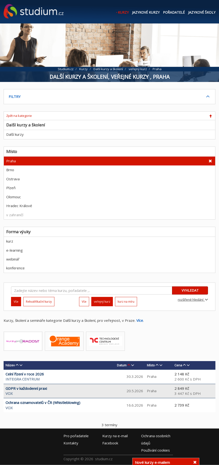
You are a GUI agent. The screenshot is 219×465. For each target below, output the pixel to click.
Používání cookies (155, 450)
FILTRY (15, 96)
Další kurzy (15, 134)
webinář (12, 259)
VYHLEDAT (190, 290)
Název (10, 365)
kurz (9, 241)
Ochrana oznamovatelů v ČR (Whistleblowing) (43, 402)
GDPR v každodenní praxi (26, 388)
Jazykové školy (201, 12)
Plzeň (11, 187)
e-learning (14, 250)
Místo (151, 365)
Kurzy (123, 12)
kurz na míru (126, 302)
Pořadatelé (174, 12)
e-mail (115, 435)
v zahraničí (14, 214)
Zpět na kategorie (19, 115)
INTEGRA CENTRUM (23, 379)
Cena (178, 365)
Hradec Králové (19, 205)
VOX (9, 393)
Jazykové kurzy (146, 12)
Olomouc (13, 196)
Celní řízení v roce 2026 (25, 374)
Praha (11, 161)
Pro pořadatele (76, 435)
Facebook (110, 442)
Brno (10, 169)
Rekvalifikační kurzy (39, 302)
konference (15, 268)
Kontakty (70, 442)
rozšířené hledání (193, 299)
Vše (84, 302)
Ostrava (13, 178)
